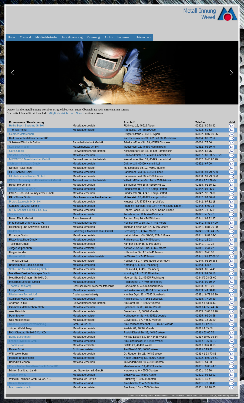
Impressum (124, 37)
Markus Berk (16, 214)
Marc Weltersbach (19, 387)
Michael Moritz (17, 374)
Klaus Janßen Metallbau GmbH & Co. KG (33, 366)
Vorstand (25, 37)
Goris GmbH (16, 150)
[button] (12, 72)
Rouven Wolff (17, 256)
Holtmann (14, 231)
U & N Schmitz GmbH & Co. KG (28, 210)
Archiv (108, 37)
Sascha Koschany (19, 155)
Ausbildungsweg (72, 37)
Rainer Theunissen (20, 383)
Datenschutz (143, 37)
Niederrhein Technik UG (23, 294)
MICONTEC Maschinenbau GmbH (29, 159)
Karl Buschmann (19, 146)
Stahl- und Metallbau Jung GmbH (28, 269)
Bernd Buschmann (20, 336)
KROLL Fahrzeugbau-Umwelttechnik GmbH (35, 180)
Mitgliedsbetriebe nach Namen (66, 113)
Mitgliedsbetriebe (46, 37)
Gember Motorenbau (21, 134)
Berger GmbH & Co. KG (23, 188)
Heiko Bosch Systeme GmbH (26, 125)
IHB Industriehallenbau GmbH (26, 176)
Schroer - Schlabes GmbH (24, 163)
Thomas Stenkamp (20, 286)
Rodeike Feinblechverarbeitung (27, 324)
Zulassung (93, 37)
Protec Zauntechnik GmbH (24, 201)
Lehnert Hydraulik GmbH (23, 341)
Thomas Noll (16, 345)
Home (11, 37)
